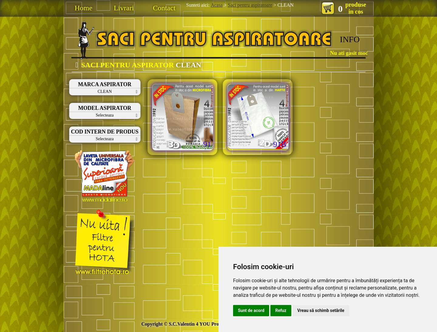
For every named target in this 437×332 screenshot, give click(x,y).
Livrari (124, 8)
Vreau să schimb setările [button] (320, 310)
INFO (350, 39)
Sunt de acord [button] (251, 310)
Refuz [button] (280, 310)
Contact (164, 8)
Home (84, 8)
